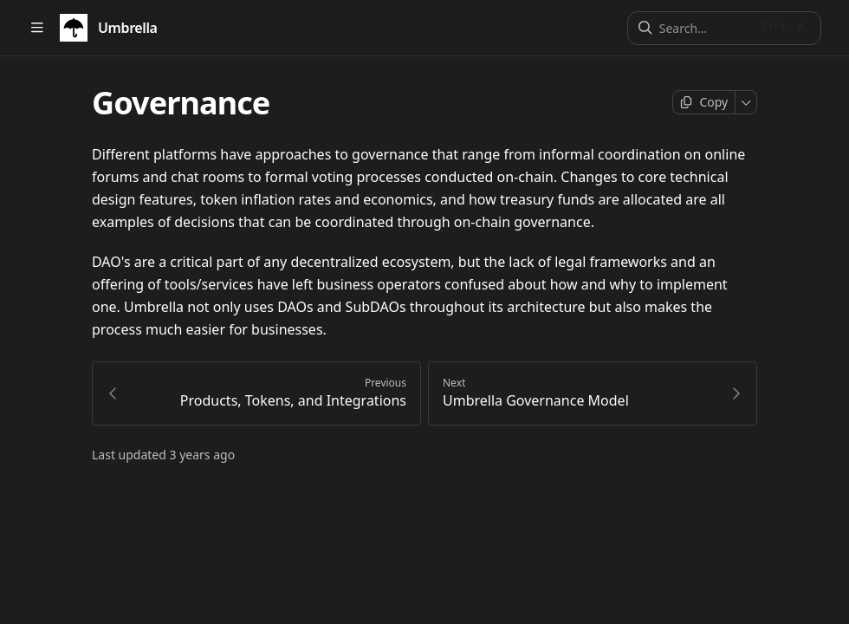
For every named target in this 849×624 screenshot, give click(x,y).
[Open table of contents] (37, 28)
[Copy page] (704, 102)
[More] (746, 102)
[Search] (704, 28)
